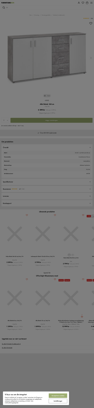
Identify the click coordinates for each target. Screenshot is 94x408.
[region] (36, 398)
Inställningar (58, 401)
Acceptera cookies (58, 396)
